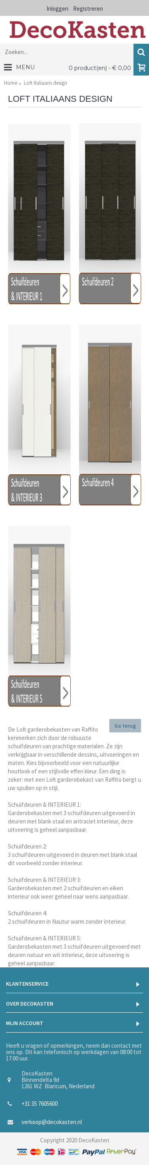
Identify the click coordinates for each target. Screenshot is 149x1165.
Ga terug (125, 725)
